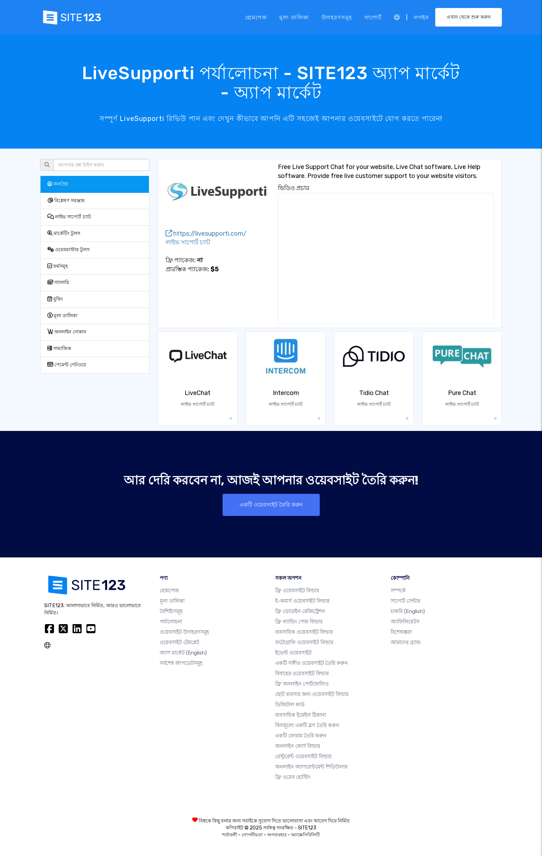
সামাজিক (59, 348)
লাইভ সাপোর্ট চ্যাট (69, 217)
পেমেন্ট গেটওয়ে (66, 365)
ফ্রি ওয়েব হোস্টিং (292, 777)
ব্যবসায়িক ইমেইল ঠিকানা (300, 715)
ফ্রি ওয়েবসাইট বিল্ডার (297, 591)
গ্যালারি (58, 282)
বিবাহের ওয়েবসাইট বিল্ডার (302, 674)
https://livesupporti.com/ (206, 233)
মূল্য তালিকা (294, 17)
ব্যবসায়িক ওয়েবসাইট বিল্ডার (304, 632)
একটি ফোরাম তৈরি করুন (300, 736)
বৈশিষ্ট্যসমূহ (171, 612)
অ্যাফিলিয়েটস (405, 622)
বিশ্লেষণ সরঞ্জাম (66, 201)
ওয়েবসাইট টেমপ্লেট (179, 643)
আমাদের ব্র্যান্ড (406, 643)
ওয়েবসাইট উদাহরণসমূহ (184, 632)
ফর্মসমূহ (57, 266)
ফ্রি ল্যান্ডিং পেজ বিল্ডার (299, 622)
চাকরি (408, 612)
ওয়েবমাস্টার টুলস (68, 250)
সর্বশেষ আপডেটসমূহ (181, 663)
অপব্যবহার (277, 835)
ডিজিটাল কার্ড (290, 705)
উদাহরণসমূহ (336, 17)
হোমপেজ (256, 17)
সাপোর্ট (373, 17)
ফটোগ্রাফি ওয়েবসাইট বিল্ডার (304, 643)
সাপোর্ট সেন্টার (405, 601)
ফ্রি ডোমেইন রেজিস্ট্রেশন (300, 612)
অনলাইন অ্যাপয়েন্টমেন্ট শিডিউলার (311, 767)
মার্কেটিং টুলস (63, 233)
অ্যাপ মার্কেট (183, 653)
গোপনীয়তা (252, 835)
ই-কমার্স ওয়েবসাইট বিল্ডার (302, 601)
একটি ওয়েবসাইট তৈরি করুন (271, 504)
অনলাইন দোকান (66, 332)
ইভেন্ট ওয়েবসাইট (293, 653)
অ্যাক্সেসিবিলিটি (305, 835)
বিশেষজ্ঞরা (401, 632)
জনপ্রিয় (57, 184)
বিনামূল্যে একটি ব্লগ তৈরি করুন (307, 726)
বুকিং (55, 299)
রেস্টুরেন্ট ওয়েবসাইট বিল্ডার (303, 757)
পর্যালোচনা (171, 622)
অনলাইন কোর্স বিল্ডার (297, 746)
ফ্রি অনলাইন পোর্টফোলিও (302, 684)
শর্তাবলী (229, 835)
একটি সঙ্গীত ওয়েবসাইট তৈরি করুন (311, 663)
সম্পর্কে (398, 591)
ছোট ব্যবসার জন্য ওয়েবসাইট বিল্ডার (311, 695)
